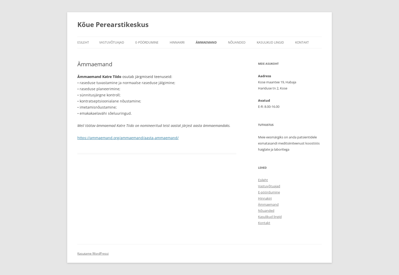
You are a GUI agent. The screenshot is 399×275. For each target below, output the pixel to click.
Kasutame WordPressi (93, 253)
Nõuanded (237, 42)
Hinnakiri (177, 42)
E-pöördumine (147, 42)
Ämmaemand (206, 42)
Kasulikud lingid (270, 42)
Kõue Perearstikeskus (113, 24)
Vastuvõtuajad (111, 42)
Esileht (83, 42)
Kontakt (302, 42)
